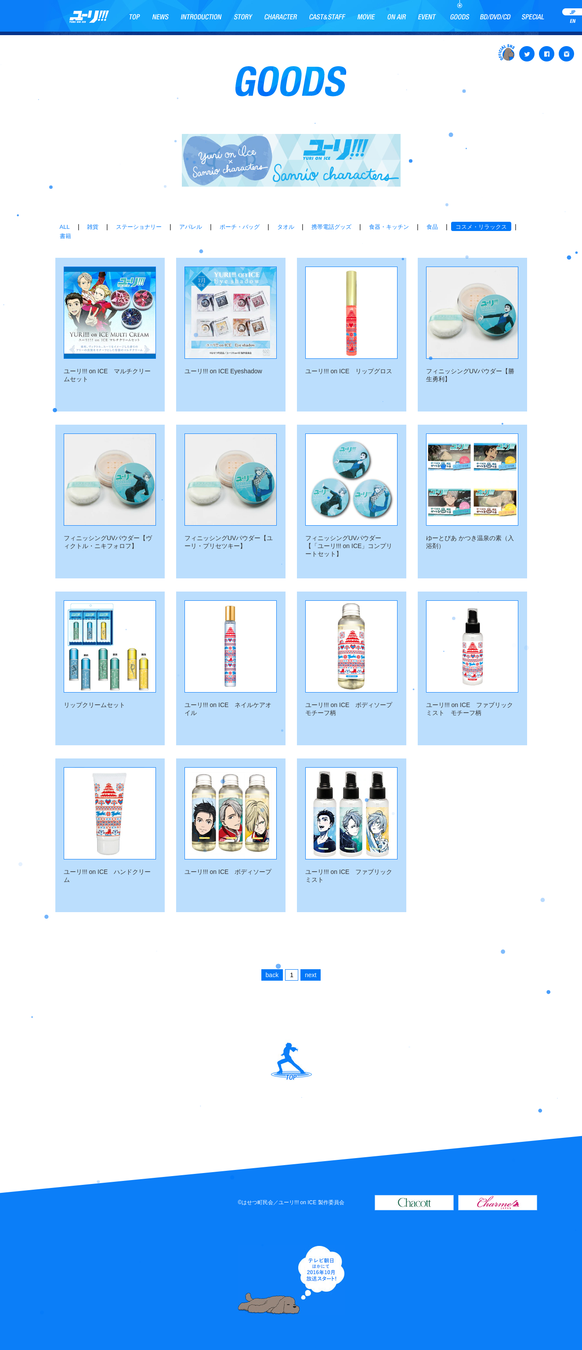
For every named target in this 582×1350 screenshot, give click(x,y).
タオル (285, 227)
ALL (65, 227)
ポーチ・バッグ (240, 227)
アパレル (190, 227)
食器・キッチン (389, 227)
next (310, 974)
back (272, 974)
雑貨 (92, 227)
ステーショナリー (139, 227)
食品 (432, 227)
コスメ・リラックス (481, 227)
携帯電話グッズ (331, 227)
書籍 (65, 236)
